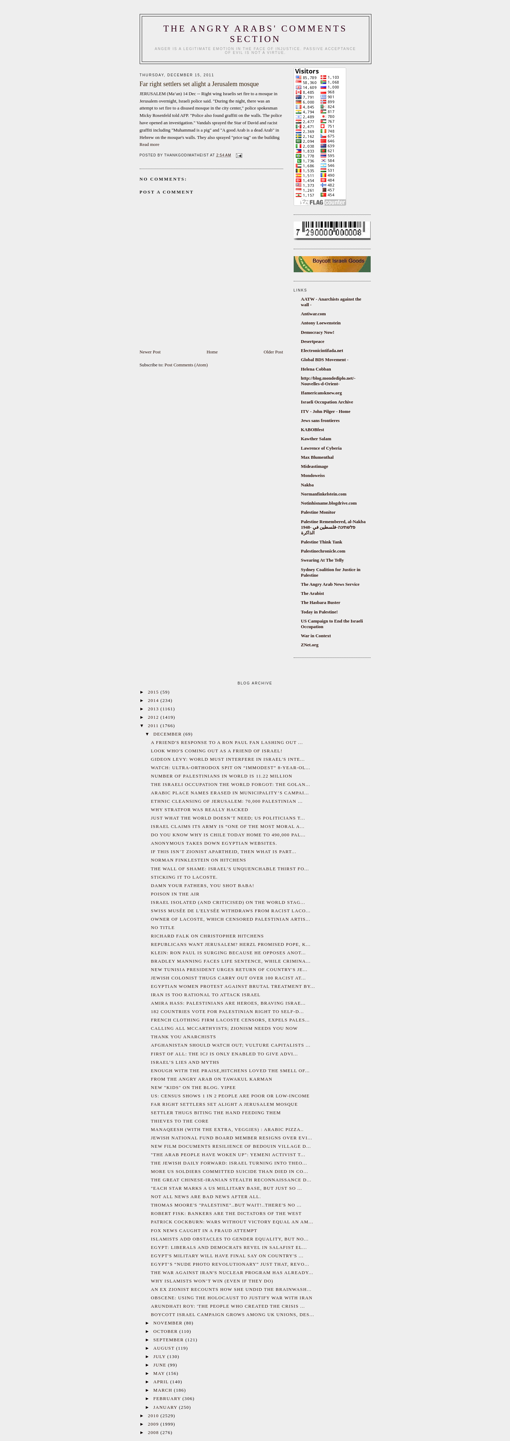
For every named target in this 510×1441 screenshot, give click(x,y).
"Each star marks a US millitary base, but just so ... (226, 1188)
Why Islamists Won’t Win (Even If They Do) (212, 1281)
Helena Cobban (316, 369)
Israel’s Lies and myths (185, 1062)
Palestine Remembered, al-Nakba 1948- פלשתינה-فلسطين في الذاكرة (333, 527)
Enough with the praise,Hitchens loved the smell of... (230, 1070)
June (160, 1365)
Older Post (273, 351)
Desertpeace (312, 341)
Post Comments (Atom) (186, 364)
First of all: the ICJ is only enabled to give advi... (224, 1053)
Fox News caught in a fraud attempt (204, 1230)
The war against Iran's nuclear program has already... (232, 1272)
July (160, 1356)
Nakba (307, 484)
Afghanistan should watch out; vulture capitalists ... (230, 1045)
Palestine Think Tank (321, 541)
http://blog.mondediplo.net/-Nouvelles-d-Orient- (328, 380)
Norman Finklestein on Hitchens (198, 860)
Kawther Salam (316, 438)
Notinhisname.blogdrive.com (329, 503)
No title (163, 927)
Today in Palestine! (319, 611)
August (164, 1348)
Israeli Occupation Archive (327, 402)
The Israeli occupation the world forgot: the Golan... (230, 784)
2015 (154, 692)
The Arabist (312, 593)
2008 (154, 1432)
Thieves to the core (180, 1121)
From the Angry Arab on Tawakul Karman (211, 1079)
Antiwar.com (313, 313)
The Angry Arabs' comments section (255, 33)
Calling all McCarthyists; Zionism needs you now (224, 1028)
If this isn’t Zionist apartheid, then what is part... (223, 851)
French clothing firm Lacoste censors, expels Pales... (230, 1019)
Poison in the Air (175, 894)
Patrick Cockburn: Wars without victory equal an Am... (232, 1221)
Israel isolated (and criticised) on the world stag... (228, 902)
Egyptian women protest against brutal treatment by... (233, 986)
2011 (154, 725)
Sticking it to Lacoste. (184, 877)
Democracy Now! (318, 332)
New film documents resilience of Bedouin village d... (231, 1146)
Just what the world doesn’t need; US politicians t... (228, 818)
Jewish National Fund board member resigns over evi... (231, 1137)
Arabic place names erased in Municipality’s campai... (230, 792)
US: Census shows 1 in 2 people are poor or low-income (230, 1095)
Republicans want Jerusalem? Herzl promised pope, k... (231, 944)
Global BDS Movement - (325, 359)
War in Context (316, 635)
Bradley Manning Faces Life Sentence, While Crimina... (230, 961)
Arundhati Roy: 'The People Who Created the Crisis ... (228, 1306)
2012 (154, 717)
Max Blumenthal (317, 457)
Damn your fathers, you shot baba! (202, 885)
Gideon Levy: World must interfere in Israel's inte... (228, 759)
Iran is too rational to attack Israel (206, 994)
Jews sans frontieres (320, 420)
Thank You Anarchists (183, 1036)
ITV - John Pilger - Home (325, 411)
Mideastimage (314, 466)
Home (212, 351)
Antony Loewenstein (321, 322)
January (166, 1407)
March (163, 1390)
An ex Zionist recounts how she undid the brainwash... (231, 1289)
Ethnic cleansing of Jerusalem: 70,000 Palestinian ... (227, 801)
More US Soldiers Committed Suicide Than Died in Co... (229, 1171)
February (167, 1398)
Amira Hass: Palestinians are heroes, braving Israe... (228, 1003)
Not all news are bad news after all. (206, 1196)
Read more (150, 144)
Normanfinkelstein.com (324, 494)
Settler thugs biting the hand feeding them (216, 1112)
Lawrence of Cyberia (321, 448)
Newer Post (150, 351)
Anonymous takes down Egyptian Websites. (214, 843)
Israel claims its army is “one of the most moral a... (228, 826)
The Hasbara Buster (321, 602)
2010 (154, 1415)
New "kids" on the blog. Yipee (193, 1087)
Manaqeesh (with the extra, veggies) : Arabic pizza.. (227, 1129)
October (166, 1331)
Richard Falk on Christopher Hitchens (207, 936)
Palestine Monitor (318, 512)
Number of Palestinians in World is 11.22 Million (221, 776)
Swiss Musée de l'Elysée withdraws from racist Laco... (230, 910)
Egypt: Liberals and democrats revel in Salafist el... (229, 1247)
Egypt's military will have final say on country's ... (227, 1255)
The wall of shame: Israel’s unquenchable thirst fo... (230, 868)
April (161, 1381)
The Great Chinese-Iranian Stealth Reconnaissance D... (231, 1179)
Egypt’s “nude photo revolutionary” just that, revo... (230, 1264)
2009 (154, 1424)
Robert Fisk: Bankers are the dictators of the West (226, 1213)
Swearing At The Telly (322, 560)
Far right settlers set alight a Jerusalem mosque (224, 1104)
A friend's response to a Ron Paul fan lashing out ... (227, 742)
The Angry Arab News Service (330, 584)
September (169, 1339)
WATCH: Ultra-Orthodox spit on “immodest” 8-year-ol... (230, 767)
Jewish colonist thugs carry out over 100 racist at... (228, 977)
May (159, 1373)
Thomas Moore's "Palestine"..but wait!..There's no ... (226, 1205)
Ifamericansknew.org (321, 392)
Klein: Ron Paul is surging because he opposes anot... (228, 952)
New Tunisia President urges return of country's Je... (229, 969)
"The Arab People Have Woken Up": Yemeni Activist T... (228, 1154)
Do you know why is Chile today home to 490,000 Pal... (228, 834)
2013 (154, 708)
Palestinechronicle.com (323, 551)
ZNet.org (310, 644)
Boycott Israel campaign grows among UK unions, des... (232, 1314)
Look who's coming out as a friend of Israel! (216, 750)
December (168, 734)
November (168, 1323)
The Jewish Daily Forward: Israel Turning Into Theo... (229, 1163)
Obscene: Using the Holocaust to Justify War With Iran (232, 1297)
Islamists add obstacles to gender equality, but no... (230, 1239)
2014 (154, 700)
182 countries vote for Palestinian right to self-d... (227, 1011)
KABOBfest (312, 429)
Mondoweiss (313, 475)
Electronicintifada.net (322, 350)
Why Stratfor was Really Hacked (199, 809)
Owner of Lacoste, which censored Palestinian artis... (230, 919)
